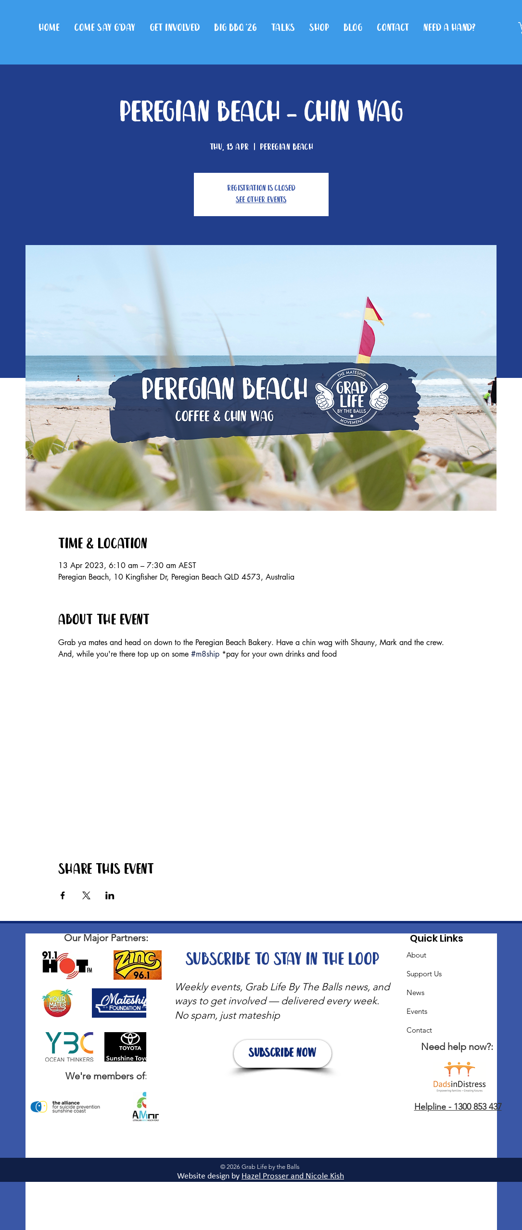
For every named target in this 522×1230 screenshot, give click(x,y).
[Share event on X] (86, 895)
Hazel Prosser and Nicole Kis (291, 1176)
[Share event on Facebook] (62, 895)
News (415, 992)
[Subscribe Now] (282, 1054)
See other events (261, 200)
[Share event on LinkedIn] (110, 895)
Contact (419, 1030)
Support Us (424, 973)
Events (417, 1011)
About (416, 954)
